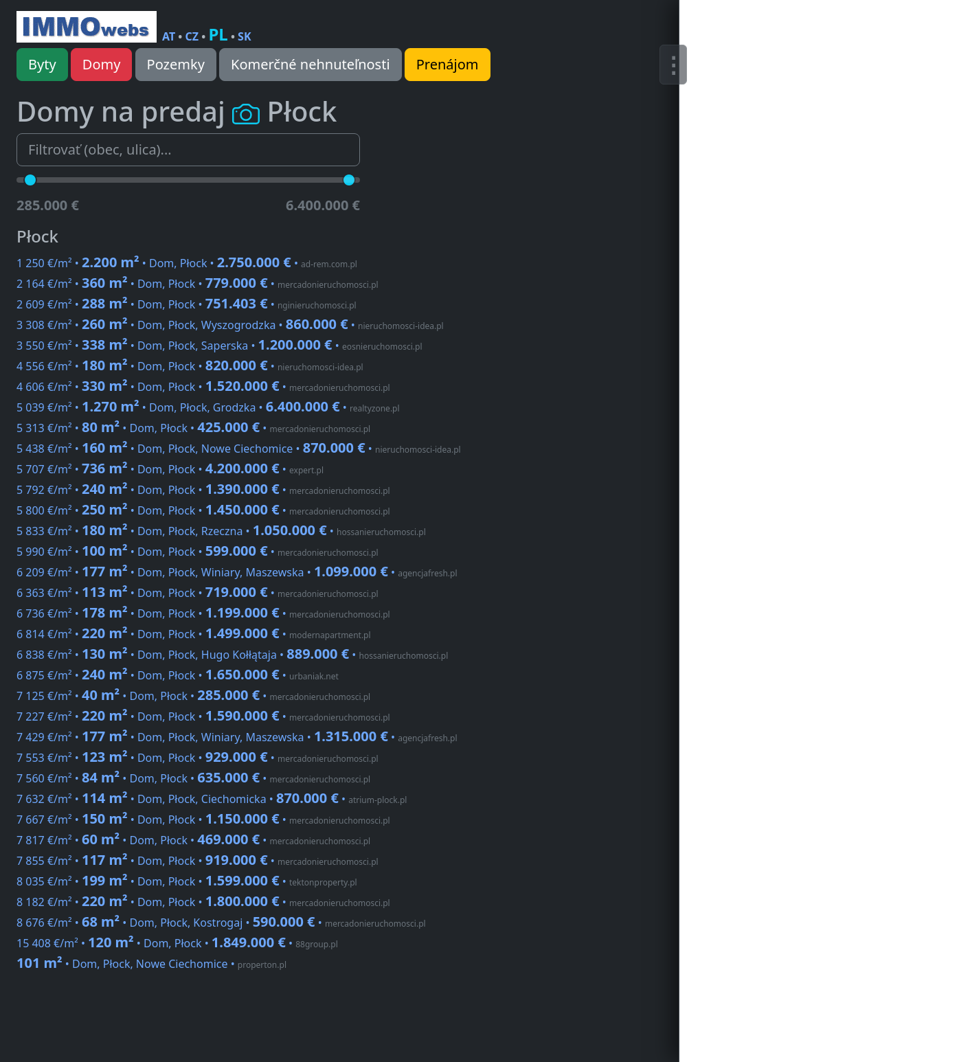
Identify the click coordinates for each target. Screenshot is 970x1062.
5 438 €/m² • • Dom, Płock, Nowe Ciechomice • (238, 448)
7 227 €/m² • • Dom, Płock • (203, 716)
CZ (192, 36)
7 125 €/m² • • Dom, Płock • (193, 695)
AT (168, 36)
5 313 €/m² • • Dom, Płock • (193, 428)
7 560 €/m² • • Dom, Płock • (193, 778)
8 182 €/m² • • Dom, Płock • (203, 902)
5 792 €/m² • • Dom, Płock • (203, 489)
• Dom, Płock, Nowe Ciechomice (151, 963)
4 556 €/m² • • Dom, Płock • (189, 366)
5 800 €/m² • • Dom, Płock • (203, 510)
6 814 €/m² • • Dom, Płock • (193, 634)
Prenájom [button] (447, 64)
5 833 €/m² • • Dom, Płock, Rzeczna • (221, 531)
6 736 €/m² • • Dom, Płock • (203, 613)
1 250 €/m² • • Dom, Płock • (186, 263)
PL (217, 34)
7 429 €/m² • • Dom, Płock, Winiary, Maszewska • (237, 737)
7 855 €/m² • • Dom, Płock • (197, 860)
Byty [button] (42, 64)
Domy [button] (101, 64)
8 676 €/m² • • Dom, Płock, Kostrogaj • (221, 922)
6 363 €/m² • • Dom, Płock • (197, 592)
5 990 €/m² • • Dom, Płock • (197, 551)
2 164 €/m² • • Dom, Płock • (197, 283)
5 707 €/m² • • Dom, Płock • (170, 469)
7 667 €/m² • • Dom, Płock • (203, 819)
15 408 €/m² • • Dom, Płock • (177, 943)
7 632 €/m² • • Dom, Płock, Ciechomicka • (211, 798)
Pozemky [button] (176, 64)
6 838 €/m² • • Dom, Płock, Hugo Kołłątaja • (232, 654)
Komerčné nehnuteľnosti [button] (310, 64)
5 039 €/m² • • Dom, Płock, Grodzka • (208, 407)
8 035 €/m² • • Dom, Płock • (186, 881)
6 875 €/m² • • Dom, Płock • (177, 675)
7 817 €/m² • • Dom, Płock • (193, 840)
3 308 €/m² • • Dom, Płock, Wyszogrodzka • (230, 324)
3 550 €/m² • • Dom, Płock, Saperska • (219, 345)
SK (244, 36)
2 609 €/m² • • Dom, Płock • (186, 304)
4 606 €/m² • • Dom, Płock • (203, 386)
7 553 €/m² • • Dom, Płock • (197, 757)
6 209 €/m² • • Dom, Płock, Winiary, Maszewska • (237, 572)
